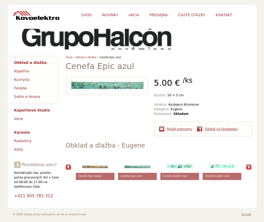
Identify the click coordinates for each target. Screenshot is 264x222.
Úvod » (70, 57)
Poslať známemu (179, 129)
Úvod (86, 15)
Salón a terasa (27, 97)
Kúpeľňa (21, 71)
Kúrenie (22, 132)
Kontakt (246, 214)
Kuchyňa (22, 80)
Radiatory (22, 141)
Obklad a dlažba (30, 63)
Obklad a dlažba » (87, 57)
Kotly (18, 149)
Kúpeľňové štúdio (32, 110)
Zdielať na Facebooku (221, 129)
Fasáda (20, 88)
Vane (18, 119)
